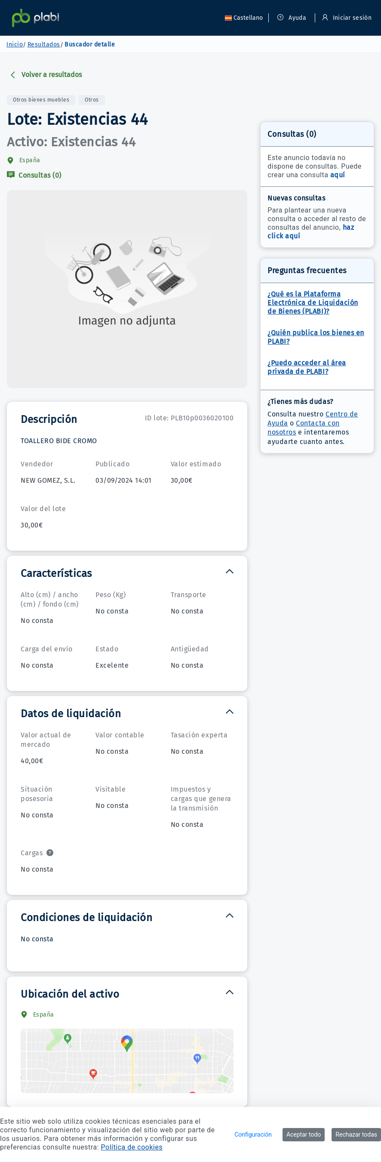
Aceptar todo (303, 1134)
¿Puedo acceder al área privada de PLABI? (306, 367)
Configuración (253, 1134)
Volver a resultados (45, 75)
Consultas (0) (34, 175)
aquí (337, 175)
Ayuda (291, 18)
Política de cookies (132, 1147)
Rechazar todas (356, 1134)
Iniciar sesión (347, 18)
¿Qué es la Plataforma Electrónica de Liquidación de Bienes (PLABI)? (312, 302)
